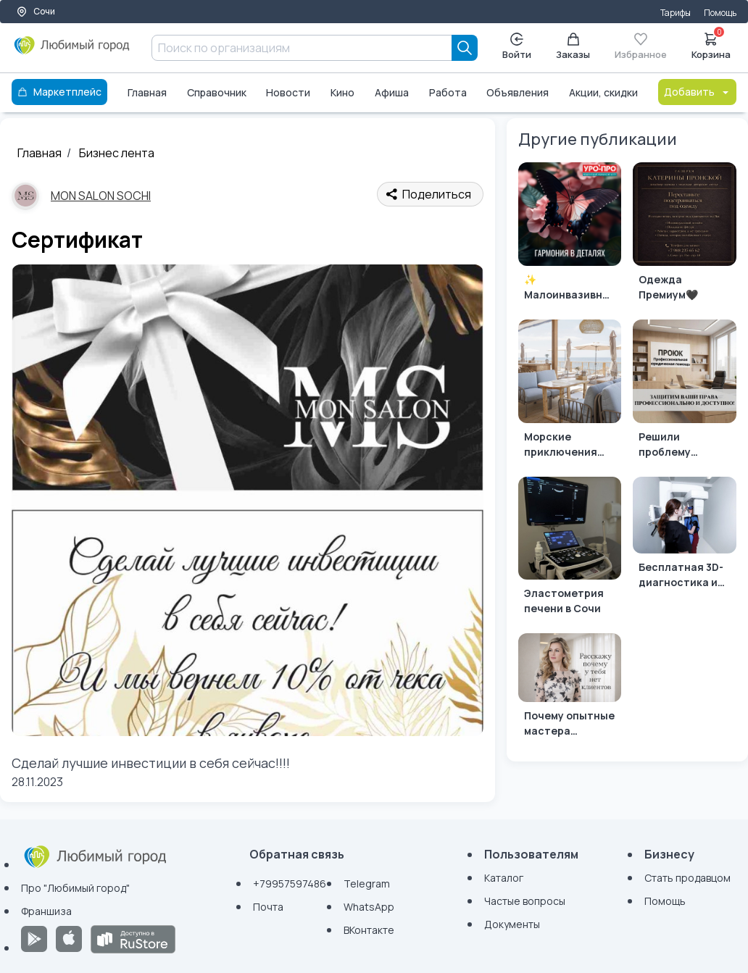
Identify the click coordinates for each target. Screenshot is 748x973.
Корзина (711, 45)
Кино (342, 92)
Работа (448, 92)
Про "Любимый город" (75, 888)
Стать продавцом (687, 878)
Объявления (517, 92)
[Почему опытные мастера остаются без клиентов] (570, 688)
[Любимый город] (72, 50)
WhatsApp (369, 907)
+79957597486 (289, 883)
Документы (512, 924)
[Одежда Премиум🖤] (684, 235)
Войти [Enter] (516, 47)
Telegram (367, 883)
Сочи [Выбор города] (35, 11)
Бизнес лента (116, 153)
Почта (268, 907)
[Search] (465, 48)
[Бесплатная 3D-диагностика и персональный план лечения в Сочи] (684, 536)
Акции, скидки (603, 92)
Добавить (697, 92)
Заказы (573, 47)
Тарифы (675, 13)
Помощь (720, 13)
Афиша (392, 92)
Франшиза (46, 911)
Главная (147, 92)
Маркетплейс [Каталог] (59, 92)
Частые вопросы (524, 901)
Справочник (216, 92)
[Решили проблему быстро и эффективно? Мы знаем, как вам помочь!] (684, 392)
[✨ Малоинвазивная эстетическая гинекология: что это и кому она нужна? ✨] (570, 235)
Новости (288, 92)
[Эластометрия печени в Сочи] (570, 549)
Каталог (503, 878)
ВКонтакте (369, 930)
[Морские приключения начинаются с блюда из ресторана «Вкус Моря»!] (570, 392)
